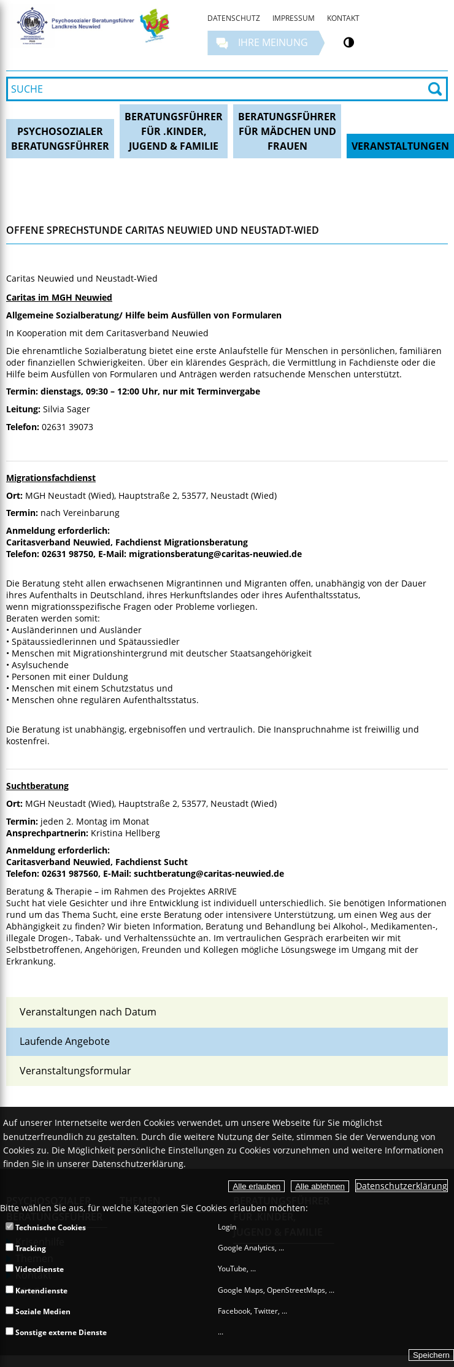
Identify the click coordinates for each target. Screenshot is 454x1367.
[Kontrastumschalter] (348, 42)
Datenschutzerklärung (401, 1186)
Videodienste (35, 1269)
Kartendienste (36, 1290)
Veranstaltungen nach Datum (88, 1012)
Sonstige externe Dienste (56, 1332)
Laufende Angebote (65, 1041)
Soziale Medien (38, 1311)
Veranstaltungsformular (75, 1070)
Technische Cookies (46, 1227)
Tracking (26, 1248)
